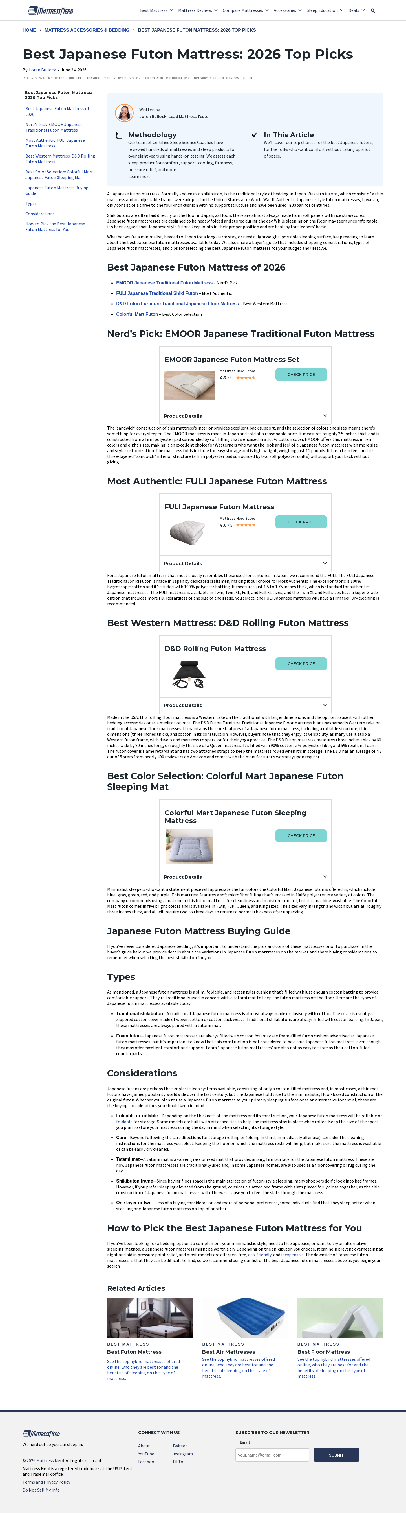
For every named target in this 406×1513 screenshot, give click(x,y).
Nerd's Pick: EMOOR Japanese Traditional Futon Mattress (54, 127)
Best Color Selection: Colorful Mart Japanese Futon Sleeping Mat (59, 174)
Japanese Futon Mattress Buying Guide (57, 190)
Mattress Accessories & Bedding (87, 30)
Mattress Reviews (198, 10)
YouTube (146, 1454)
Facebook (147, 1461)
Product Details (183, 416)
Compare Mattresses (246, 10)
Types (31, 203)
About (144, 1446)
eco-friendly (259, 1254)
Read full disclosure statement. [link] (231, 77)
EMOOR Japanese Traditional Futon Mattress (164, 282)
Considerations (40, 213)
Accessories (288, 10)
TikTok (179, 1461)
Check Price (301, 374)
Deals (356, 10)
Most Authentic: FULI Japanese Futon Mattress (55, 143)
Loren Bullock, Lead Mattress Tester (174, 116)
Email (245, 1442)
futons (331, 194)
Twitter (179, 1446)
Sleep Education (325, 10)
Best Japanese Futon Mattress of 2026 (57, 111)
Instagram (182, 1454)
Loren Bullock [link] (42, 70)
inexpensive (292, 1254)
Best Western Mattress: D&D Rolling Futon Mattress (60, 158)
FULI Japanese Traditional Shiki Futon (157, 293)
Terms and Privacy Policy (46, 1482)
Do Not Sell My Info (41, 1490)
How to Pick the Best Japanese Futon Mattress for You (55, 226)
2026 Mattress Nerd (43, 1460)
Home (29, 30)
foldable (124, 1121)
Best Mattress (157, 10)
